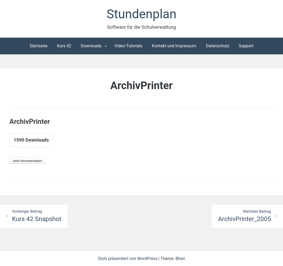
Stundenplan (141, 14)
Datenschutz (217, 45)
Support (246, 45)
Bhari (180, 258)
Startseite (39, 45)
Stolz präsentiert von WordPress (128, 258)
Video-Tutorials (128, 45)
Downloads (91, 45)
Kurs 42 (64, 45)
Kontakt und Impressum (174, 45)
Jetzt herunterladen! (28, 161)
